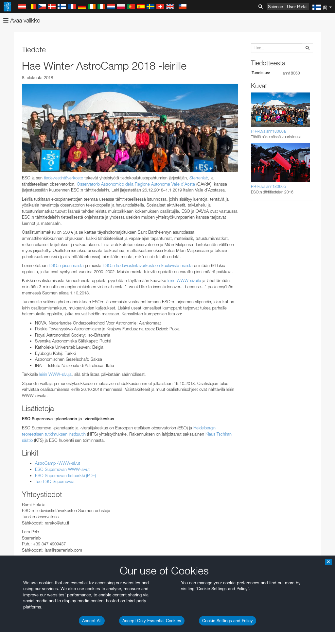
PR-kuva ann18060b (268, 186)
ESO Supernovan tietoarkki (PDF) (65, 475)
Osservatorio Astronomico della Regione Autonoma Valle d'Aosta (136, 184)
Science (275, 6)
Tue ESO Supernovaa (55, 481)
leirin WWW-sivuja (55, 374)
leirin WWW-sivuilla (184, 280)
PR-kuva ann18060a (268, 131)
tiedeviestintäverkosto (63, 177)
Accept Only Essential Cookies (151, 620)
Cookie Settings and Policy (227, 620)
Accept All (91, 620)
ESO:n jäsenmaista (66, 265)
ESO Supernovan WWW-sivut (62, 469)
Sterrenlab (198, 177)
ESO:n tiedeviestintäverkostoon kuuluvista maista (148, 265)
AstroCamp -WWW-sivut (57, 463)
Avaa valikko (21, 20)
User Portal (297, 6)
